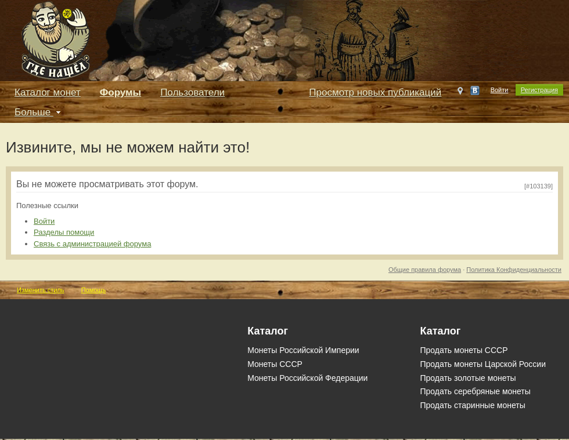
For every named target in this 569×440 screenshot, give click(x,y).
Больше (39, 112)
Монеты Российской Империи (303, 350)
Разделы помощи (64, 232)
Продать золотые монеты (468, 378)
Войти (500, 89)
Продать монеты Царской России (483, 364)
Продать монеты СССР (463, 350)
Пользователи (192, 92)
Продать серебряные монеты (475, 391)
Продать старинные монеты (472, 405)
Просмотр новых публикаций (375, 92)
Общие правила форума (424, 269)
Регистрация (539, 89)
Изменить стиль (40, 289)
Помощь (93, 289)
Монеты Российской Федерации (307, 378)
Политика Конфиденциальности (513, 269)
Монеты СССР (274, 364)
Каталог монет (48, 92)
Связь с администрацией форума (92, 243)
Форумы (120, 92)
